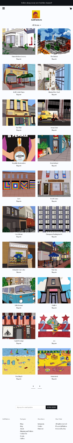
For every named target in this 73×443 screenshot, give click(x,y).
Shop (21, 424)
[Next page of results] (40, 386)
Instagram (41, 424)
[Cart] (71, 8)
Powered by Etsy (60, 429)
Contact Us (23, 434)
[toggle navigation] (3, 8)
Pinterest (40, 429)
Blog (21, 426)
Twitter (40, 426)
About (22, 429)
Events (22, 436)
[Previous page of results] (33, 386)
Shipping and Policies (26, 431)
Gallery (22, 438)
